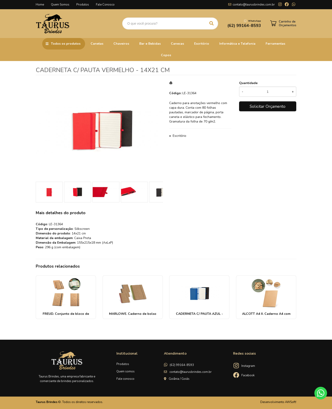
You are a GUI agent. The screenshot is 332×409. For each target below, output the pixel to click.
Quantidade (248, 83)
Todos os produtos (65, 43)
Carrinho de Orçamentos (287, 23)
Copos (166, 55)
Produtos (82, 5)
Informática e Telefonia (237, 43)
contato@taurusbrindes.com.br (254, 5)
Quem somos (125, 371)
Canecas (177, 43)
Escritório (201, 43)
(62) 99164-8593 (182, 365)
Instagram (248, 366)
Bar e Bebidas (150, 43)
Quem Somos (60, 5)
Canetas (97, 43)
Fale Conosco (105, 5)
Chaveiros (121, 43)
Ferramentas (275, 43)
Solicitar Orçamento (267, 106)
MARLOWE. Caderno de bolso (132, 314)
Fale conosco (125, 379)
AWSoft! (290, 402)
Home (40, 5)
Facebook (248, 375)
